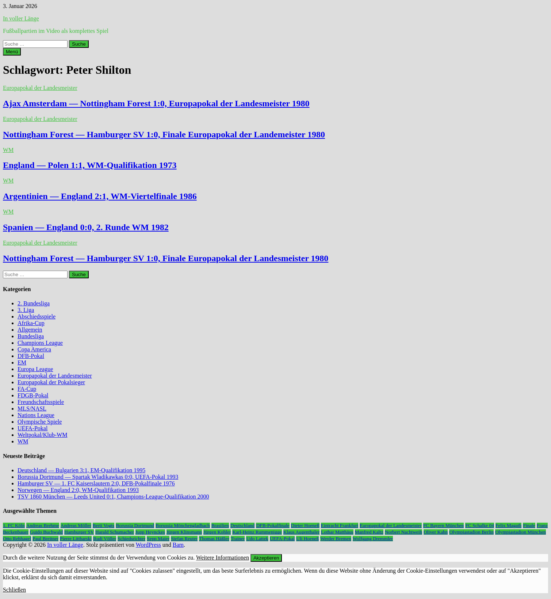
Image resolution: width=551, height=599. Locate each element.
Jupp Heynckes (150, 532)
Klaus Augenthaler (301, 532)
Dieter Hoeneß (305, 525)
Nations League (36, 415)
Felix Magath (508, 525)
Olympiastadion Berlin (471, 532)
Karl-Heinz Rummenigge (257, 532)
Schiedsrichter (131, 538)
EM (22, 362)
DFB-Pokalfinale (272, 525)
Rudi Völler (104, 538)
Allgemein (30, 330)
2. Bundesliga (34, 303)
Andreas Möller (76, 525)
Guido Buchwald (46, 532)
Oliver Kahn (436, 532)
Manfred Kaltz (369, 532)
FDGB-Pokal (33, 395)
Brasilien (220, 525)
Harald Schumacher (114, 532)
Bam (178, 545)
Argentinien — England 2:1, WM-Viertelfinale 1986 (100, 196)
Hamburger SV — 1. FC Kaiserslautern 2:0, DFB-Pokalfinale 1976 (96, 483)
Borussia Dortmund (135, 525)
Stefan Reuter (184, 538)
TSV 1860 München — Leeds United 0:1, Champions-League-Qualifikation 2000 (113, 496)
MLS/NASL (32, 408)
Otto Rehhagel (17, 538)
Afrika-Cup (31, 323)
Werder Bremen (335, 538)
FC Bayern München (443, 525)
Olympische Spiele (40, 422)
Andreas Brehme (42, 525)
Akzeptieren (266, 558)
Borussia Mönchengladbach (183, 525)
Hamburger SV (79, 532)
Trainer (238, 538)
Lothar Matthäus (337, 532)
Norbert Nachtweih (403, 532)
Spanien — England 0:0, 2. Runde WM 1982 (86, 227)
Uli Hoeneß (307, 538)
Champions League (40, 343)
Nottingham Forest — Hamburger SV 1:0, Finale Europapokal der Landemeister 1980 (164, 134)
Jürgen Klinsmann (184, 532)
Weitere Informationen (222, 557)
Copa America (34, 349)
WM (8, 150)
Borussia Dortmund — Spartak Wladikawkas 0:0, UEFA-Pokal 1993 (98, 477)
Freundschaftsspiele (41, 402)
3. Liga (26, 310)
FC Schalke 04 (479, 525)
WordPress (148, 545)
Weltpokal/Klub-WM (42, 435)
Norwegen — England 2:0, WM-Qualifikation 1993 (78, 490)
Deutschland (242, 525)
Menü (12, 51)
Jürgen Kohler (217, 532)
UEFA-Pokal (32, 428)
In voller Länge (21, 18)
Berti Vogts (104, 525)
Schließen (14, 590)
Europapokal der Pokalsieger (51, 382)
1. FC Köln (14, 525)
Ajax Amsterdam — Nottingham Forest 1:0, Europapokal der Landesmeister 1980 (156, 103)
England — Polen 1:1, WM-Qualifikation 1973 (90, 165)
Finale (529, 525)
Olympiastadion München (520, 532)
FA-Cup (27, 389)
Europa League (35, 369)
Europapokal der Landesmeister (40, 88)
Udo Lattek (257, 538)
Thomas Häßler (214, 538)
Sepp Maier (158, 538)
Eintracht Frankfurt (340, 525)
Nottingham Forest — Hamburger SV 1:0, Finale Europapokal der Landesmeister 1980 (165, 258)
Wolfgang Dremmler (373, 538)
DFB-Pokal (31, 356)
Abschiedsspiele (37, 316)
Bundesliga (31, 336)
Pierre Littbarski (76, 538)
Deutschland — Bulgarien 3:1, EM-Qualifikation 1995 (81, 470)
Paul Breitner (45, 538)
